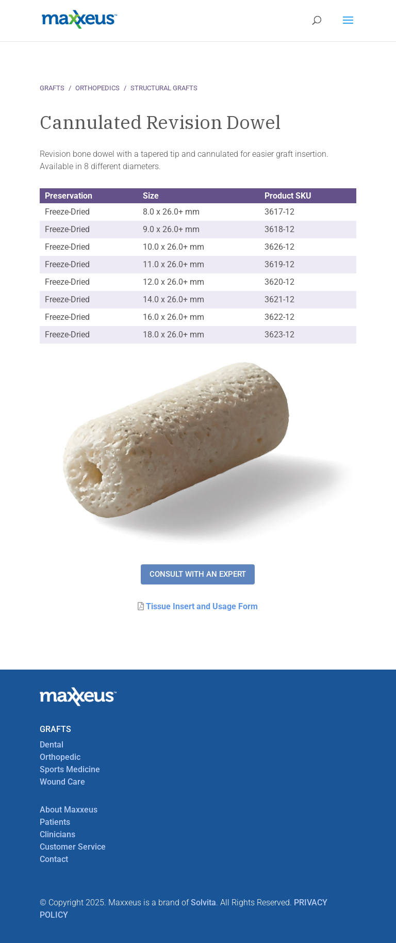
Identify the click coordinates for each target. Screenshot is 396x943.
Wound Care (62, 782)
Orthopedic (60, 757)
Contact (54, 859)
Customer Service (73, 847)
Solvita (203, 902)
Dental (51, 745)
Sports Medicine (70, 769)
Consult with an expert (198, 574)
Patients (55, 822)
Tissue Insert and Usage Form (202, 606)
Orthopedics (97, 88)
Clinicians (57, 834)
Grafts (52, 88)
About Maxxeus (68, 810)
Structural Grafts (163, 88)
